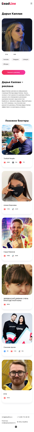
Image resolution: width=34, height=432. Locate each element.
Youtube (6, 59)
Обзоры (5, 64)
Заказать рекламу (13, 72)
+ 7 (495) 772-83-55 (23, 417)
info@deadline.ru (7, 417)
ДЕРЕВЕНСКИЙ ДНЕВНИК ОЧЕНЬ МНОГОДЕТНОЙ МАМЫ (16, 299)
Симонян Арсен (10, 347)
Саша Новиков (9, 252)
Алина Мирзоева (10, 205)
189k (14, 54)
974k (6, 54)
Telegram (16, 59)
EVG (5, 394)
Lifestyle (25, 59)
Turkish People (9, 158)
